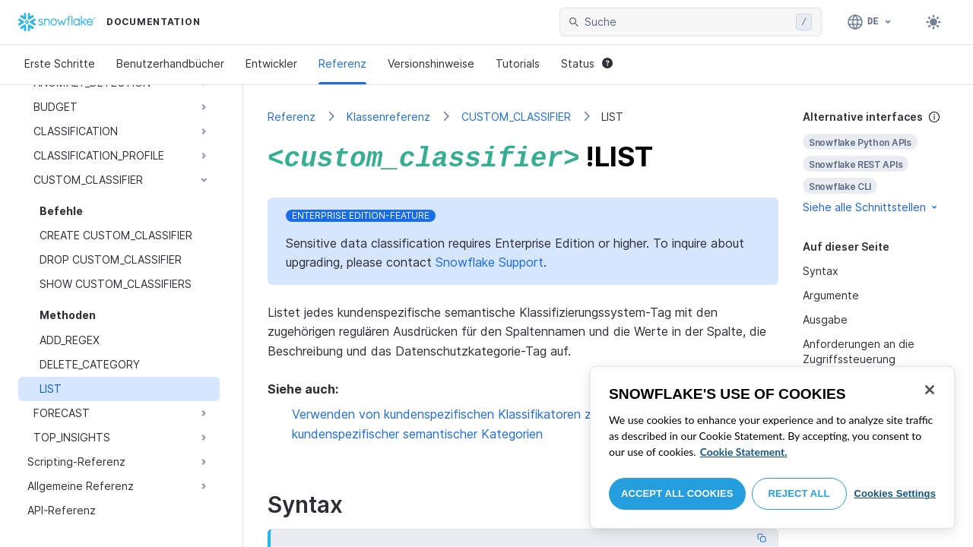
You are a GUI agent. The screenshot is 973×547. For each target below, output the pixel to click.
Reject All (799, 493)
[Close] (929, 389)
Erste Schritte (59, 63)
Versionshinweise (431, 63)
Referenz (342, 63)
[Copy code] (761, 534)
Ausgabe (825, 319)
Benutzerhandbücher (170, 63)
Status (587, 63)
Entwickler (271, 63)
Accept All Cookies (677, 493)
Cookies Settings (895, 493)
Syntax (820, 270)
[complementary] (876, 162)
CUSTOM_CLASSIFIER (516, 116)
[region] (772, 447)
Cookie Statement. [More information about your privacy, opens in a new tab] (744, 451)
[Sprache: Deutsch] (870, 22)
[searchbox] (687, 22)
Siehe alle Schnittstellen (871, 207)
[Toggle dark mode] (933, 22)
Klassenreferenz (388, 116)
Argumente (831, 295)
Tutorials (518, 63)
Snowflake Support (490, 259)
